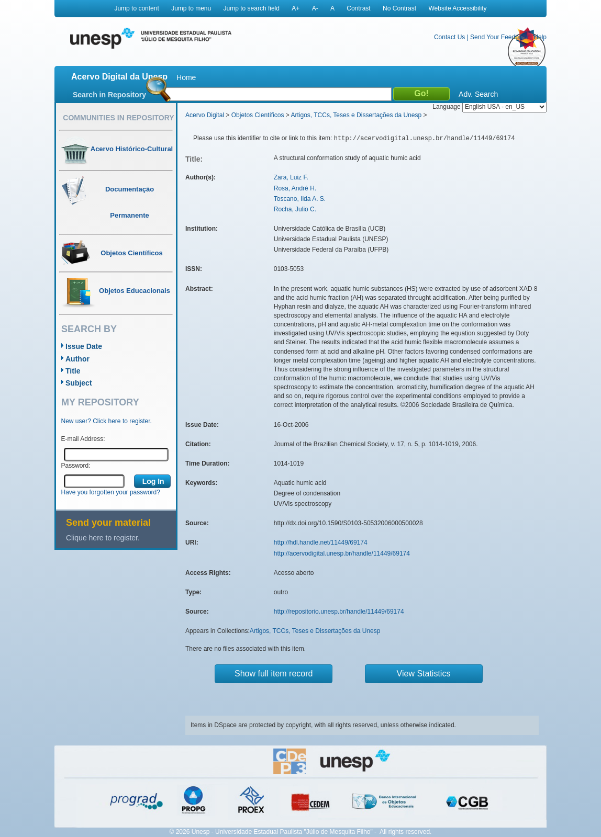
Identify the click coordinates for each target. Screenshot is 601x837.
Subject (78, 383)
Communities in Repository (118, 118)
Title (73, 371)
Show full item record (274, 673)
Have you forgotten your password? (110, 492)
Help (540, 37)
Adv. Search (478, 94)
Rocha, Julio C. (295, 209)
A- (315, 8)
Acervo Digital (204, 115)
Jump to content (136, 8)
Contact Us (449, 37)
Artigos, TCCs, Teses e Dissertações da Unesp (356, 115)
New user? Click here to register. (106, 421)
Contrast (358, 8)
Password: (76, 465)
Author (77, 359)
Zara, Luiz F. (291, 177)
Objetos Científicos (257, 115)
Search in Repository (109, 95)
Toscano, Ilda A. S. (300, 198)
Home (186, 77)
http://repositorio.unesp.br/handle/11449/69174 (339, 611)
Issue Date (83, 346)
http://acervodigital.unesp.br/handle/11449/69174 (342, 553)
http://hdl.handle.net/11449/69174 (321, 542)
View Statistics (424, 673)
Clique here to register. (103, 538)
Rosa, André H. (295, 188)
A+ (295, 8)
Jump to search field (252, 8)
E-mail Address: (83, 439)
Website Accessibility (457, 8)
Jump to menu (191, 8)
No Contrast (399, 8)
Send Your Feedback (499, 37)
